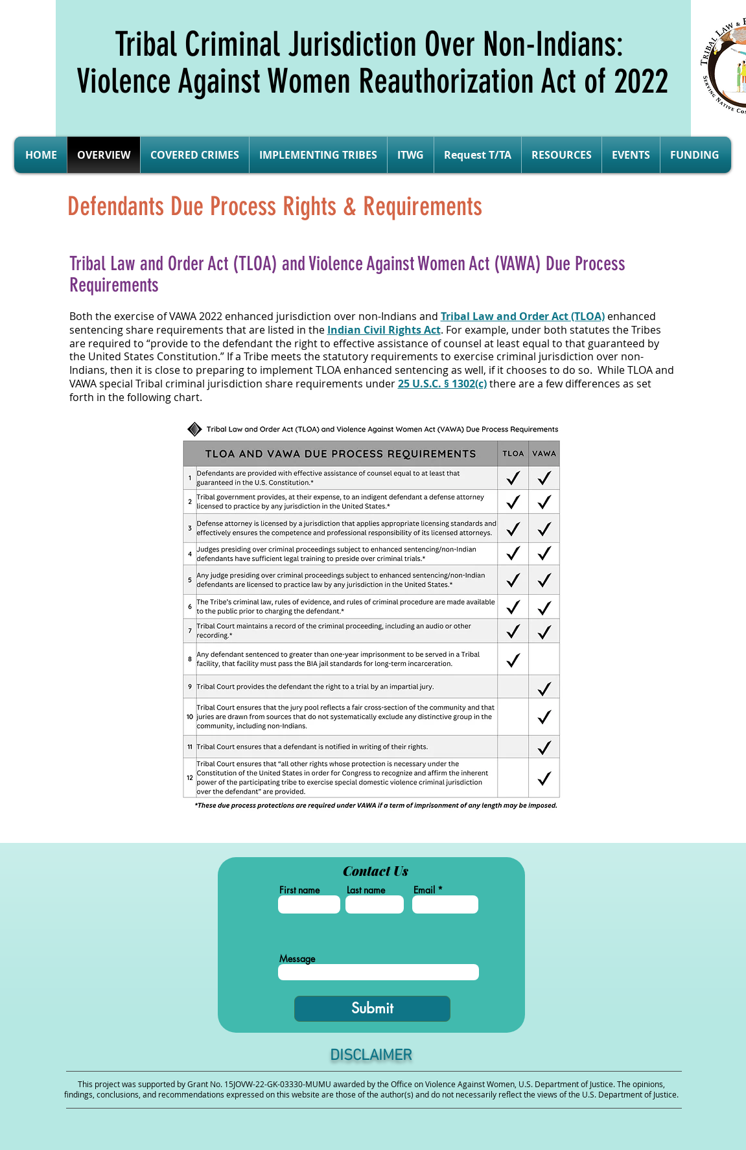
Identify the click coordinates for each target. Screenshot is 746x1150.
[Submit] (372, 1009)
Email (424, 890)
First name (299, 890)
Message (297, 958)
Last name (366, 890)
